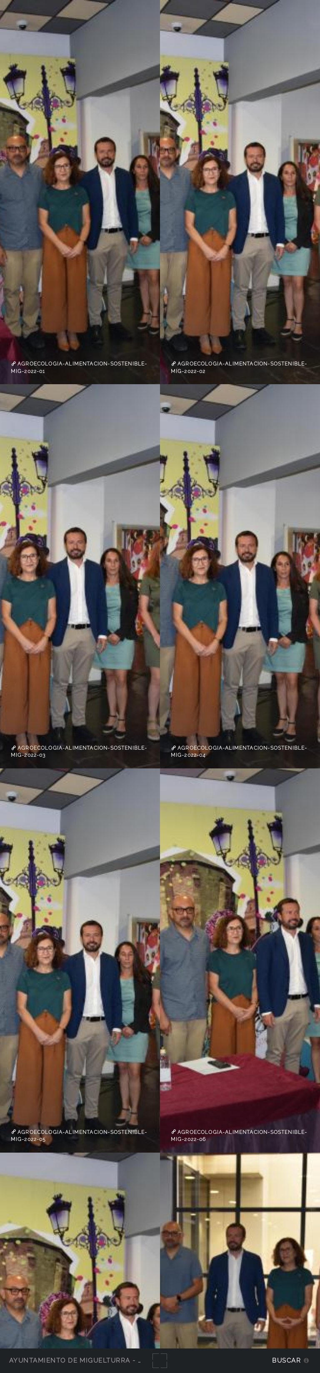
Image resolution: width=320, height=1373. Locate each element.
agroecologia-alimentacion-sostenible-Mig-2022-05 (79, 1135)
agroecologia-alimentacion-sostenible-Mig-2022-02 (239, 367)
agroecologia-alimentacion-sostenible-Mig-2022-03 (79, 751)
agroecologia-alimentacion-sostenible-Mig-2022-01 (79, 367)
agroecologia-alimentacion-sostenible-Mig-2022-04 (239, 751)
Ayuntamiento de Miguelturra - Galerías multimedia (114, 1360)
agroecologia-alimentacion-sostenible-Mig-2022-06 (239, 1135)
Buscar (286, 1360)
